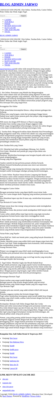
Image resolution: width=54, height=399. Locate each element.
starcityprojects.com (7, 69)
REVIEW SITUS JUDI (12, 26)
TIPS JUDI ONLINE (12, 30)
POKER (7, 24)
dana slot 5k (14, 365)
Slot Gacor (13, 338)
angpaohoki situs (8, 390)
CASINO (7, 20)
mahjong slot (14, 361)
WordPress (26, 396)
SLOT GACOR (10, 28)
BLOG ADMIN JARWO (19, 4)
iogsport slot (6, 383)
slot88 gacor (14, 350)
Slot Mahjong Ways (17, 342)
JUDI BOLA (9, 22)
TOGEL (7, 32)
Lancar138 (13, 368)
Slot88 (12, 346)
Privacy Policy (35, 396)
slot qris (5, 379)
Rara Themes (7, 396)
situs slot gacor (7, 387)
